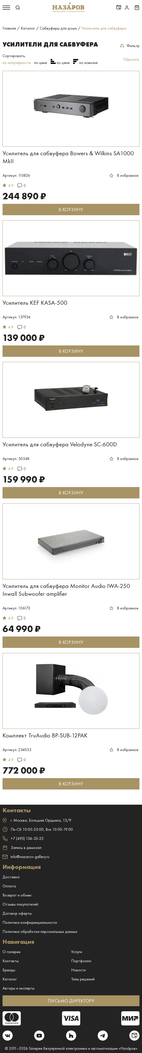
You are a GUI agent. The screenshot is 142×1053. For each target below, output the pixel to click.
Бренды (9, 970)
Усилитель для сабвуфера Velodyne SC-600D (60, 444)
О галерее (12, 951)
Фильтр (129, 45)
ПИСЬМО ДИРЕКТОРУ (71, 1001)
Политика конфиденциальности (30, 922)
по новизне (88, 62)
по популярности (17, 62)
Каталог (10, 979)
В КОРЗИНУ (71, 209)
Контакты (11, 960)
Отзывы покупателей (20, 904)
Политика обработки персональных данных (40, 931)
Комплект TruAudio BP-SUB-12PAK (45, 735)
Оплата (9, 886)
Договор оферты (17, 913)
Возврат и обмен (17, 895)
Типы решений (83, 979)
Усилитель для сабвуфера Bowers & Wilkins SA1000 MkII (68, 157)
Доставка (11, 877)
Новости (78, 970)
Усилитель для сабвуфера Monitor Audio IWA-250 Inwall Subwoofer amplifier (66, 590)
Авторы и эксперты (18, 988)
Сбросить (131, 59)
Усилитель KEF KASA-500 (35, 302)
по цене (40, 62)
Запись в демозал (22, 848)
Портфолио (81, 960)
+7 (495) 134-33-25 (23, 838)
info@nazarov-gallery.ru (26, 856)
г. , (37, 820)
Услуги (76, 951)
